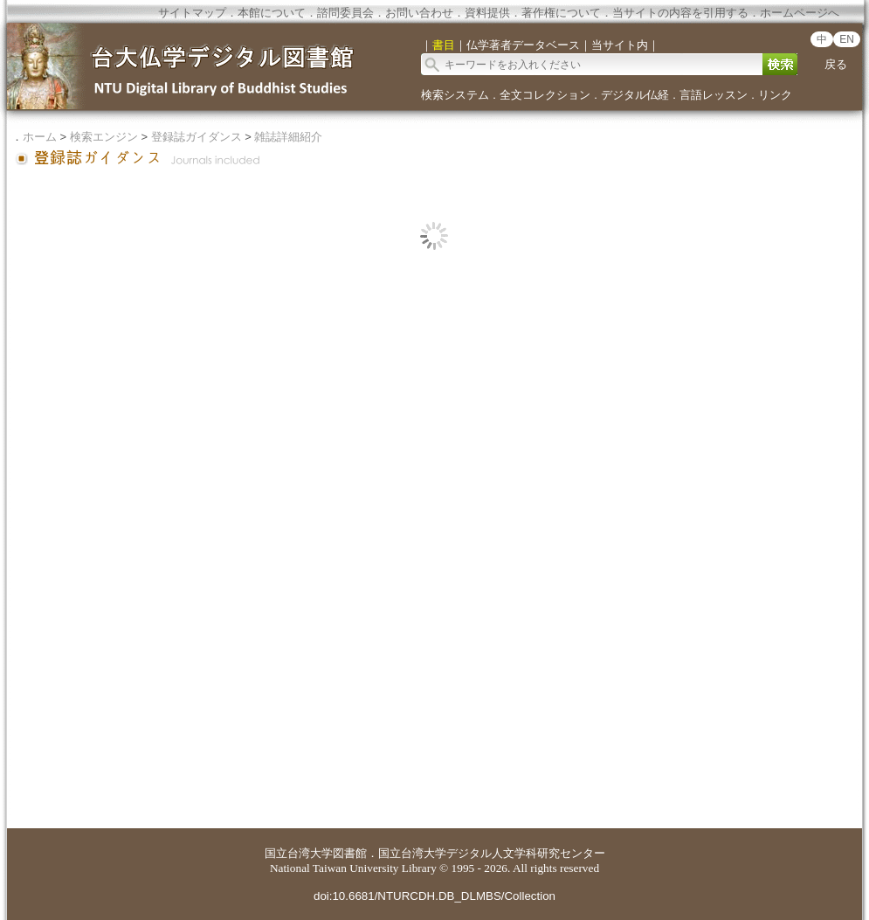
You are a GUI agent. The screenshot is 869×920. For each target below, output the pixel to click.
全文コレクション (545, 94)
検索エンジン (104, 136)
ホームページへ (799, 12)
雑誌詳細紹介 (288, 136)
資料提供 (487, 12)
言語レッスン (713, 94)
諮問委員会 (345, 12)
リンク (775, 94)
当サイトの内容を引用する (680, 12)
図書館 (350, 853)
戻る (835, 64)
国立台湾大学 (299, 853)
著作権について (561, 12)
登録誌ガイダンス (196, 136)
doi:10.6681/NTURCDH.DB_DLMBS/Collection (434, 896)
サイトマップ (192, 12)
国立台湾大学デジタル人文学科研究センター (491, 853)
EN (846, 39)
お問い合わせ (419, 12)
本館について (272, 12)
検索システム (455, 94)
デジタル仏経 (635, 94)
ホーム (40, 136)
